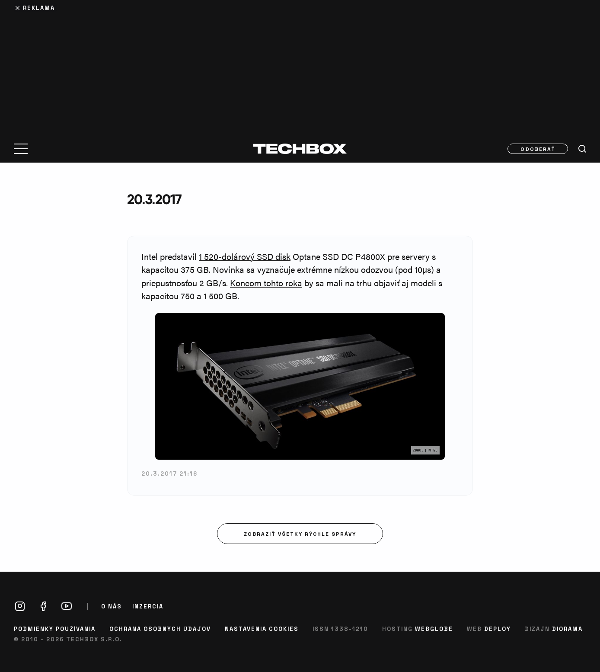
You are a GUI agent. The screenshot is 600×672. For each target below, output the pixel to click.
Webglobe (434, 628)
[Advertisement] (300, 66)
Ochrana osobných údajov (160, 628)
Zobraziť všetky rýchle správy (300, 534)
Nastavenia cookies (262, 628)
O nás (111, 606)
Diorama (567, 628)
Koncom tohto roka (266, 282)
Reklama (39, 7)
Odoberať (537, 149)
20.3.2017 (154, 199)
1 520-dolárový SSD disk (244, 256)
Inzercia (147, 606)
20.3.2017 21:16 (169, 473)
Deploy (497, 628)
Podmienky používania (55, 628)
